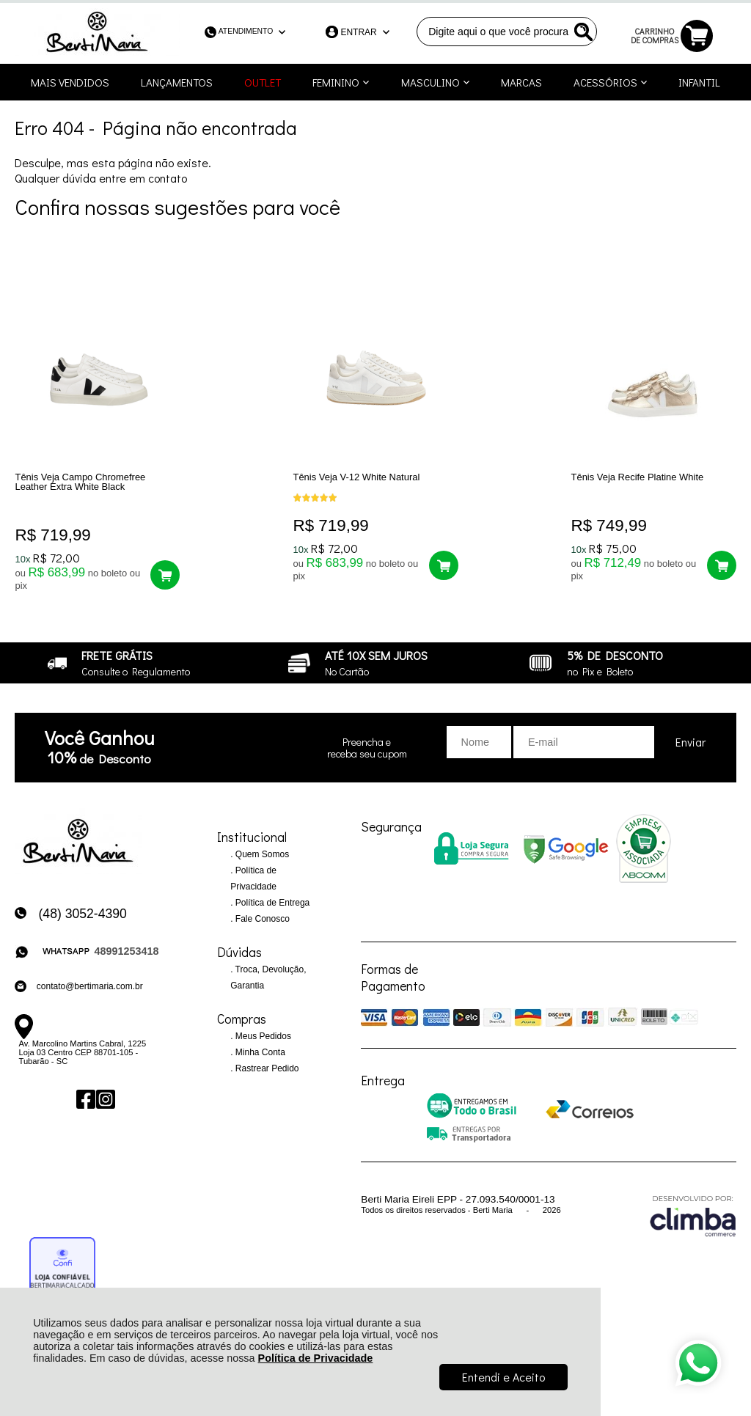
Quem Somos (261, 865)
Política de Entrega (271, 914)
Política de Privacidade (315, 1358)
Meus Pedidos (262, 1047)
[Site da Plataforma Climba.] (693, 1225)
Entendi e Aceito (503, 1376)
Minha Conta (259, 1063)
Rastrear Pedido (266, 1079)
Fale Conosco (261, 930)
